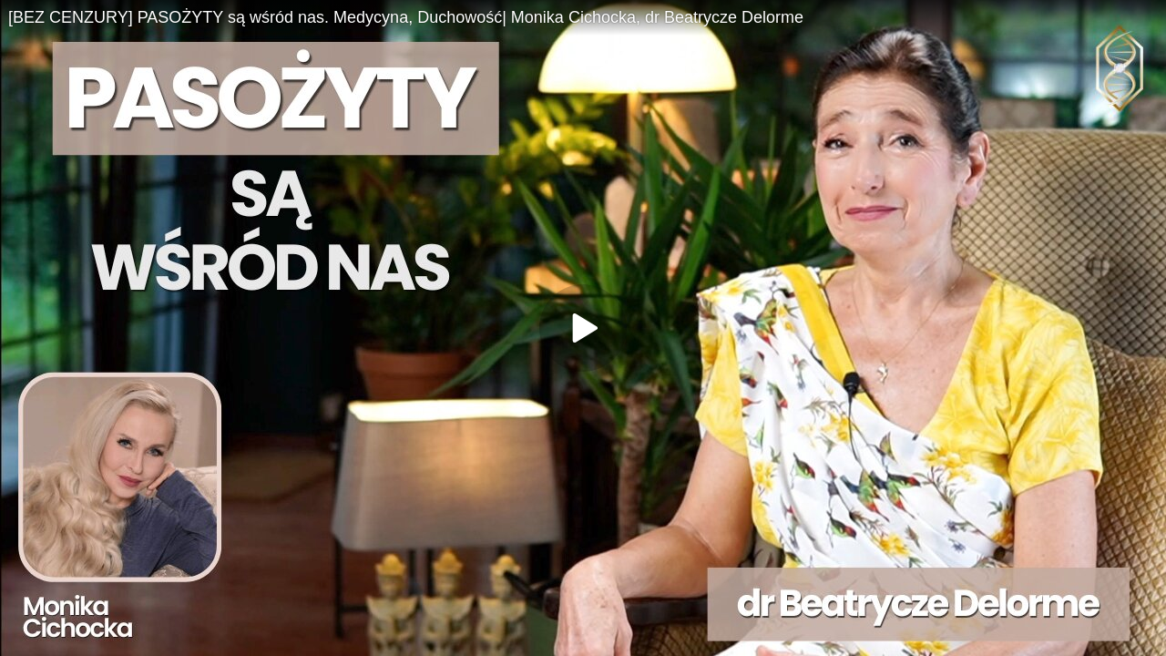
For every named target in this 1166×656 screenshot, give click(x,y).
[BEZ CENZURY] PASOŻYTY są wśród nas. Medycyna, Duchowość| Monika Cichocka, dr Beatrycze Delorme (405, 17)
